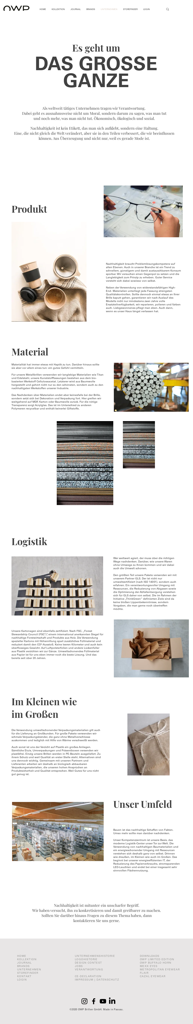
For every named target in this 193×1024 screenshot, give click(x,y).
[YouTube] (103, 1001)
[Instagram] (84, 1001)
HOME (21, 956)
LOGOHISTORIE (86, 959)
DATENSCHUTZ (107, 979)
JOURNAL (24, 962)
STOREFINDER (27, 973)
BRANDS (23, 966)
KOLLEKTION (27, 959)
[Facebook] (94, 1001)
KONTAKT (24, 976)
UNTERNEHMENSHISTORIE (95, 956)
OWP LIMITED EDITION (157, 959)
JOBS (79, 966)
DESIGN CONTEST (88, 962)
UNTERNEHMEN (29, 969)
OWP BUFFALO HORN (155, 962)
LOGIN (22, 979)
